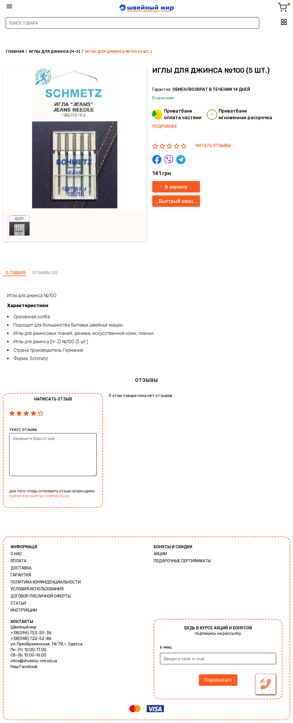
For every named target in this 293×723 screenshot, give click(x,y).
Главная (15, 51)
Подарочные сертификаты (182, 561)
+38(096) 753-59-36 (31, 632)
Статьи (18, 603)
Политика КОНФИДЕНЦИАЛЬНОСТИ (46, 582)
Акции (160, 553)
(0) (54, 272)
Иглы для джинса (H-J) (54, 51)
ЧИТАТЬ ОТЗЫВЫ (213, 145)
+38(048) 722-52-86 (31, 638)
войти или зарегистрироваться (39, 496)
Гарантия (21, 575)
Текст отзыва (23, 430)
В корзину (176, 186)
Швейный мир (24, 627)
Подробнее (164, 126)
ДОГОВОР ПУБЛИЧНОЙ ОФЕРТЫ (41, 596)
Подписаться (218, 679)
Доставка (21, 568)
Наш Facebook (24, 666)
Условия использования (37, 589)
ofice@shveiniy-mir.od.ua (34, 661)
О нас (16, 553)
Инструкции (24, 610)
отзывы (41, 272)
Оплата (18, 561)
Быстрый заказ (176, 201)
